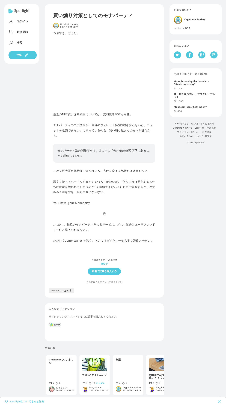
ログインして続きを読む (110, 282)
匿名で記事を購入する (104, 271)
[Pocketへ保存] (214, 54)
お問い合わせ (186, 136)
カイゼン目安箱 (204, 136)
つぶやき (61, 290)
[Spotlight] (18, 13)
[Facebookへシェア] (189, 54)
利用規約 (211, 128)
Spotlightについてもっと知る (27, 401)
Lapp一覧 (199, 128)
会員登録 (90, 282)
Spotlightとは (182, 124)
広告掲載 (206, 132)
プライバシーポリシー (188, 132)
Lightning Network (182, 128)
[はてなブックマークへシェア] (201, 54)
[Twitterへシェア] (177, 54)
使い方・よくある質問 (202, 124)
